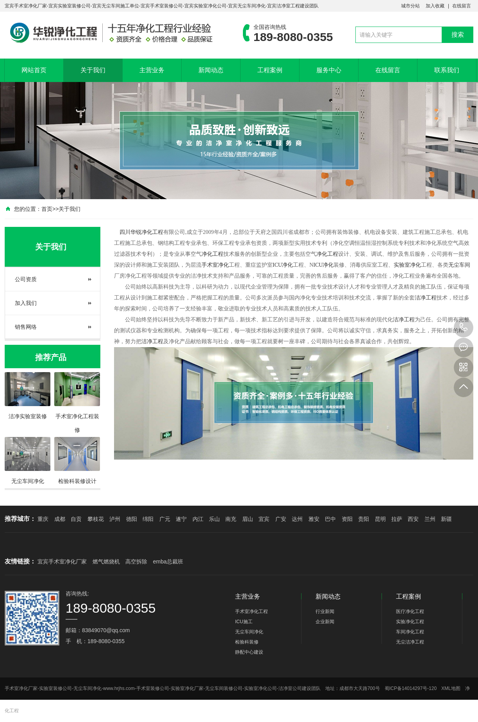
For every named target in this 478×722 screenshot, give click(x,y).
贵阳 (363, 519)
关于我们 (92, 70)
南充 (230, 519)
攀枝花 (95, 519)
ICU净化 (283, 265)
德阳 (131, 519)
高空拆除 (136, 561)
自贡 (76, 519)
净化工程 (152, 232)
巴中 (330, 519)
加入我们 (26, 303)
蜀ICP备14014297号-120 (411, 688)
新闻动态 (210, 70)
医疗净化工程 (410, 611)
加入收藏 (435, 6)
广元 (164, 519)
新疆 (446, 519)
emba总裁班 (168, 561)
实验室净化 (407, 265)
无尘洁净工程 (410, 642)
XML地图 (450, 688)
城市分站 (410, 6)
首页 (46, 209)
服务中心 (328, 70)
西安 (413, 519)
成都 (59, 519)
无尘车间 (459, 265)
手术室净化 (215, 265)
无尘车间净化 (249, 632)
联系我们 (446, 70)
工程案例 (269, 70)
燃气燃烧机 (106, 561)
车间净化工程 (410, 632)
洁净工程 (426, 298)
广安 (280, 519)
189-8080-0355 (463, 327)
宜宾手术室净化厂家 (62, 561)
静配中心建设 (249, 652)
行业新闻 (325, 611)
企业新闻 (325, 621)
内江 (198, 519)
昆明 (380, 519)
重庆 (42, 519)
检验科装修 (247, 642)
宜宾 (264, 519)
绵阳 (148, 519)
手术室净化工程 (251, 611)
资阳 (347, 519)
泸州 (114, 519)
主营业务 (151, 70)
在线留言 (461, 6)
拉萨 (396, 519)
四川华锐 (130, 232)
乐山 (214, 519)
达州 (297, 519)
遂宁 (181, 519)
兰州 (429, 519)
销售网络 (26, 327)
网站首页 (33, 70)
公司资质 (26, 279)
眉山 (247, 519)
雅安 (314, 519)
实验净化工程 (410, 621)
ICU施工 (244, 621)
